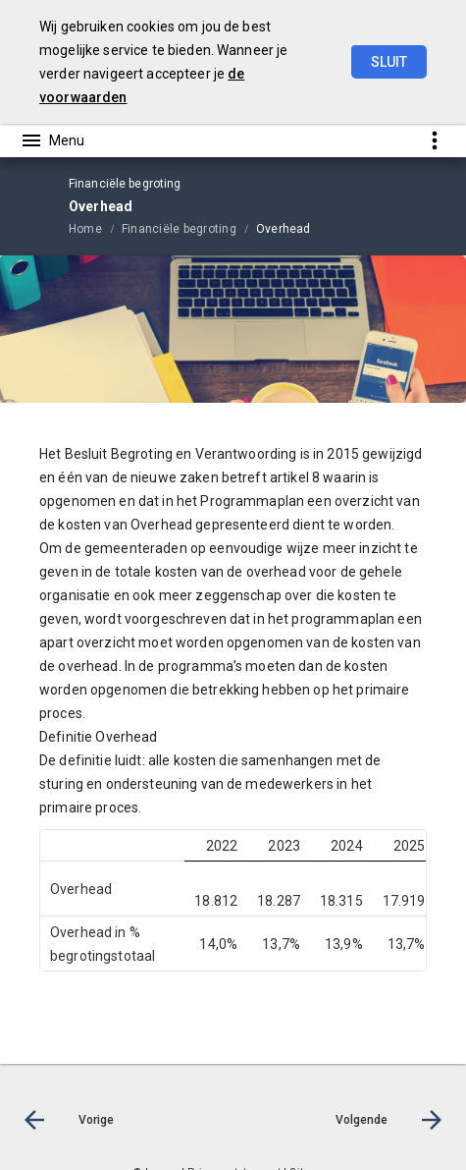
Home (85, 229)
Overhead (283, 229)
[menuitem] (95, 228)
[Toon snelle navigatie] (434, 140)
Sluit (389, 62)
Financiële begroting (179, 229)
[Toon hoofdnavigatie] (52, 140)
